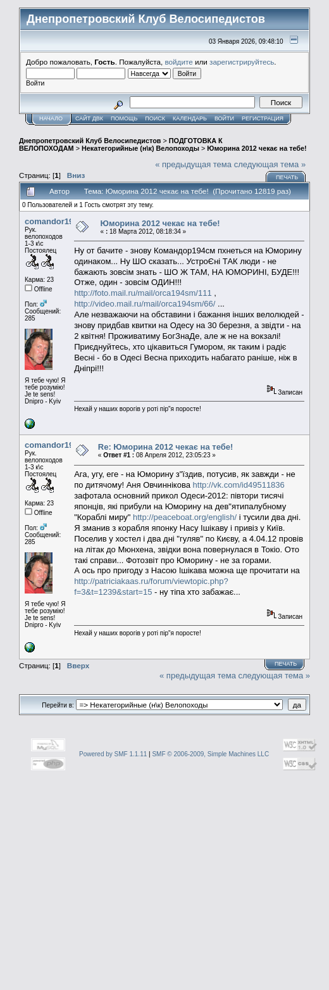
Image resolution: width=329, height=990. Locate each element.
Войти (224, 118)
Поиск (155, 118)
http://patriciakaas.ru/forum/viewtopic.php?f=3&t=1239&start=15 (151, 586)
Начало (51, 118)
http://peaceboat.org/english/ (185, 517)
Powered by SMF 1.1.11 (113, 754)
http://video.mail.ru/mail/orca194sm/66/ (144, 303)
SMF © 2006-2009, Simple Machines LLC (210, 754)
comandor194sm (57, 221)
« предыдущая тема (193, 164)
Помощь (124, 118)
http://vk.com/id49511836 (239, 485)
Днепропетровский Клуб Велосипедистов (90, 140)
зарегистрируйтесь (241, 62)
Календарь (190, 118)
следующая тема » (270, 164)
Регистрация (262, 118)
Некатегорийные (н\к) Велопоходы (140, 148)
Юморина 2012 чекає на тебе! (256, 148)
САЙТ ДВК (89, 118)
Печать (287, 177)
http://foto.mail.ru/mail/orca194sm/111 (143, 293)
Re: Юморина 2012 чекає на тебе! (165, 447)
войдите (179, 62)
